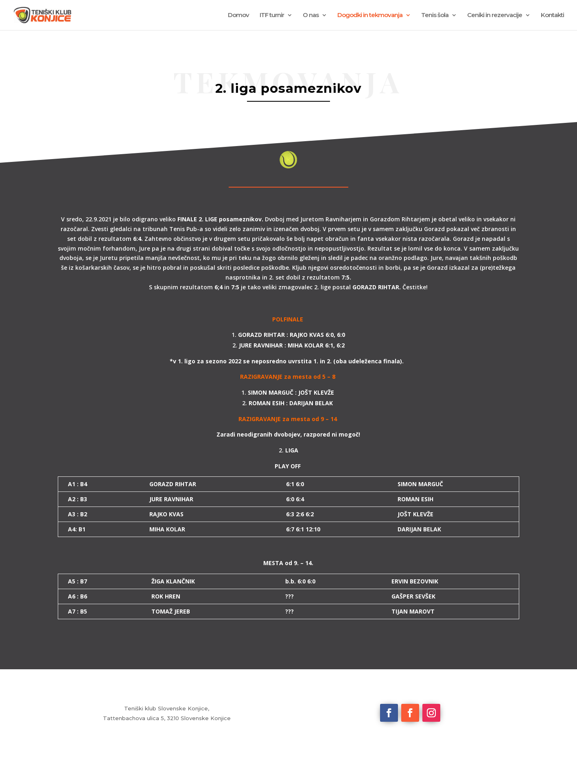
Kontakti (552, 15)
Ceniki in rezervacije (494, 15)
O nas (311, 15)
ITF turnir (272, 15)
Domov (238, 15)
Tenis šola (434, 15)
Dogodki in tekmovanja (369, 15)
